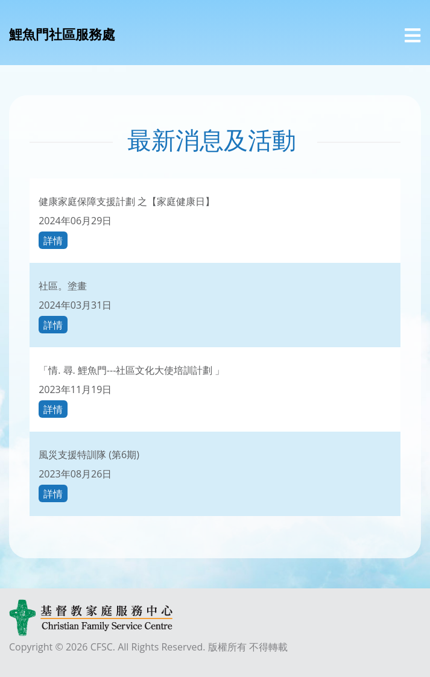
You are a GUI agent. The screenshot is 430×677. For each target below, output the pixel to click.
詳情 (53, 240)
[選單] (412, 35)
